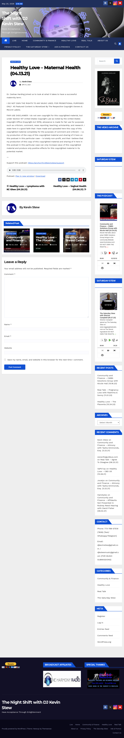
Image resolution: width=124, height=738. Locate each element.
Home (25, 41)
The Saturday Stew (37, 47)
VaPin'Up (101, 469)
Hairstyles (102, 495)
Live (14, 41)
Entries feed (103, 629)
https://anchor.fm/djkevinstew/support (46, 163)
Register (101, 616)
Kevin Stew (27, 81)
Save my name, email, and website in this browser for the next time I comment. (45, 360)
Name (8, 324)
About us (103, 41)
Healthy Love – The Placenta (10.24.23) (46, 240)
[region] (62, 679)
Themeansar (46, 729)
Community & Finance (44, 41)
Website (8, 348)
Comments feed (105, 635)
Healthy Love (68, 41)
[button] (115, 44)
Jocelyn (101, 480)
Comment (9, 274)
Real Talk (86, 41)
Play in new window (25, 176)
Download (40, 176)
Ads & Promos (62, 47)
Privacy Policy (12, 47)
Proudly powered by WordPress (14, 729)
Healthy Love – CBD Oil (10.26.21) (107, 471)
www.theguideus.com (107, 457)
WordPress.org (104, 642)
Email (7, 336)
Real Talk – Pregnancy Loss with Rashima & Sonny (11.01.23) (107, 392)
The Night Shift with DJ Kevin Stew (14, 18)
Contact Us (81, 47)
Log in (100, 623)
